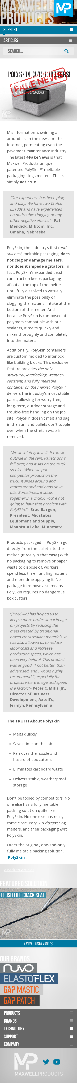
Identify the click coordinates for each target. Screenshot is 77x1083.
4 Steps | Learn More (36, 944)
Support (10, 29)
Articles (10, 40)
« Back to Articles (19, 869)
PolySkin (16, 857)
